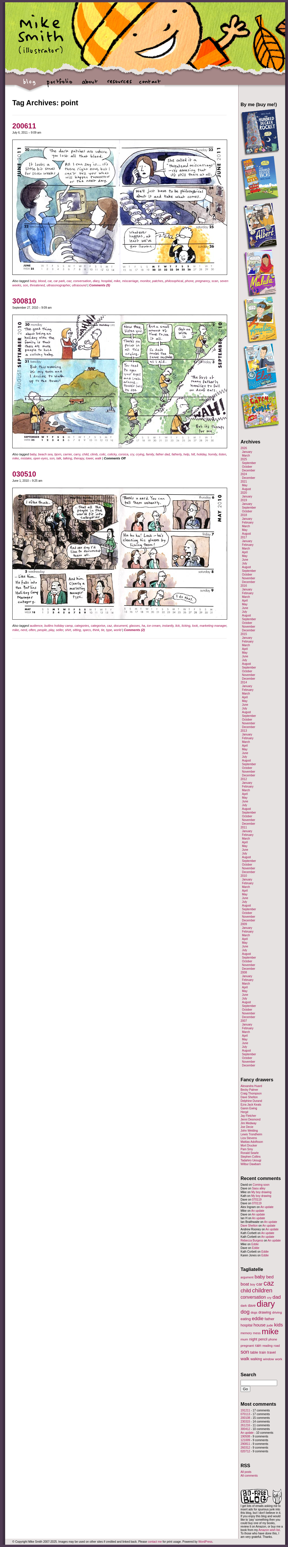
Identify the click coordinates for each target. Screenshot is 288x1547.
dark (244, 1305)
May (244, 485)
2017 (244, 537)
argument (247, 1277)
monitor (145, 281)
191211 (245, 1410)
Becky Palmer (249, 1089)
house (259, 1324)
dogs (254, 1312)
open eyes (40, 458)
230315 (245, 1421)
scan (214, 281)
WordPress (205, 1541)
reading (267, 1345)
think (96, 630)
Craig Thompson (251, 1093)
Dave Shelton (249, 1097)
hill (193, 454)
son (25, 285)
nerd (24, 630)
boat (245, 1284)
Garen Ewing (249, 1108)
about (90, 84)
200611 (24, 126)
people (42, 630)
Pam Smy (247, 1149)
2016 (244, 585)
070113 (245, 1414)
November (248, 578)
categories (82, 625)
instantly (168, 625)
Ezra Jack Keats (251, 1104)
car (49, 281)
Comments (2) (134, 630)
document (120, 625)
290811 (245, 1443)
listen (222, 454)
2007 (244, 1020)
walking (256, 1359)
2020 (244, 492)
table (254, 1352)
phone (189, 281)
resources (120, 84)
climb (94, 454)
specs (87, 630)
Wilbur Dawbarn (251, 1164)
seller (59, 630)
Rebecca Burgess (252, 1240)
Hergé (244, 1112)
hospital (106, 281)
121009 (245, 1440)
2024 (244, 474)
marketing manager (213, 625)
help (186, 454)
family (150, 454)
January (247, 451)
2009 (244, 924)
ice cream (154, 625)
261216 (245, 1425)
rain (258, 1345)
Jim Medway (249, 1123)
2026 (244, 448)
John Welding (249, 1130)
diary (96, 281)
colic (102, 454)
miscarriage (130, 281)
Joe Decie (247, 1126)
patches (157, 281)
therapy (79, 458)
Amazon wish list (269, 1530)
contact (150, 84)
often (32, 630)
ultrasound (79, 285)
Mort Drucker (249, 1145)
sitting (77, 630)
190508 (245, 1436)
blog (30, 84)
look (195, 625)
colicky (112, 454)
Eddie (255, 1244)
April (245, 552)
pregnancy (202, 281)
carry (77, 454)
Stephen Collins (251, 1156)
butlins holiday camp (58, 625)
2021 (244, 481)
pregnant (247, 1345)
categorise (98, 625)
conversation (82, 281)
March (246, 455)
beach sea (45, 454)
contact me (155, 1541)
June (245, 559)
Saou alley (258, 1188)
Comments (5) (99, 285)
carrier (67, 454)
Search (248, 1374)
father (269, 1319)
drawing (264, 1312)
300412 (245, 1429)
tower (89, 458)
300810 (24, 301)
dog (245, 1312)
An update (266, 1207)
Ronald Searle (250, 1153)
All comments (249, 1475)
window (268, 1359)
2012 (244, 779)
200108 (245, 1417)
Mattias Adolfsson (252, 1141)
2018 (244, 515)
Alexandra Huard (251, 1086)
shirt (68, 630)
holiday (201, 454)
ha (143, 625)
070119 (256, 1199)
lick (177, 625)
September (249, 463)
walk (98, 458)
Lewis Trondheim (251, 1134)
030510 (24, 474)
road (277, 1345)
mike (117, 281)
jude (270, 1325)
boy (252, 1284)
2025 (244, 459)
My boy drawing (261, 1192)
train (262, 1352)
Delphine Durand (251, 1100)
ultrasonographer (58, 285)
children (262, 1290)
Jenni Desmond (250, 1119)
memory (246, 1333)
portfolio (60, 84)
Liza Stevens (249, 1138)
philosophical (174, 281)
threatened (37, 285)
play (51, 630)
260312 (245, 1447)
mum (244, 1339)
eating (246, 1319)
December (248, 470)
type (109, 630)
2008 (244, 972)
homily (212, 454)
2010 (244, 875)
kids (278, 1325)
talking (67, 458)
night (253, 1339)
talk (58, 458)
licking (186, 625)
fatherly (176, 454)
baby (33, 281)
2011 (244, 827)
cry (132, 454)
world (117, 630)
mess (257, 1333)
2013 (244, 730)
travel (271, 1352)
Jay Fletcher (248, 1115)
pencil (262, 1339)
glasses (134, 625)
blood (42, 281)
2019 (244, 500)
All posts (246, 1471)
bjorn (57, 454)
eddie (258, 1318)
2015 (244, 634)
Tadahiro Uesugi (251, 1160)
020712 (245, 1451)
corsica (123, 454)
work (278, 1359)
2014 (244, 682)
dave (252, 1306)
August (246, 489)
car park (59, 281)
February (247, 522)
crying (140, 454)
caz (69, 281)
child (85, 454)
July (244, 563)
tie (103, 630)
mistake (26, 458)
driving (277, 1312)
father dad (163, 454)
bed (270, 1276)
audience (36, 625)
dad (277, 1297)
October (247, 466)
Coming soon (261, 1184)
